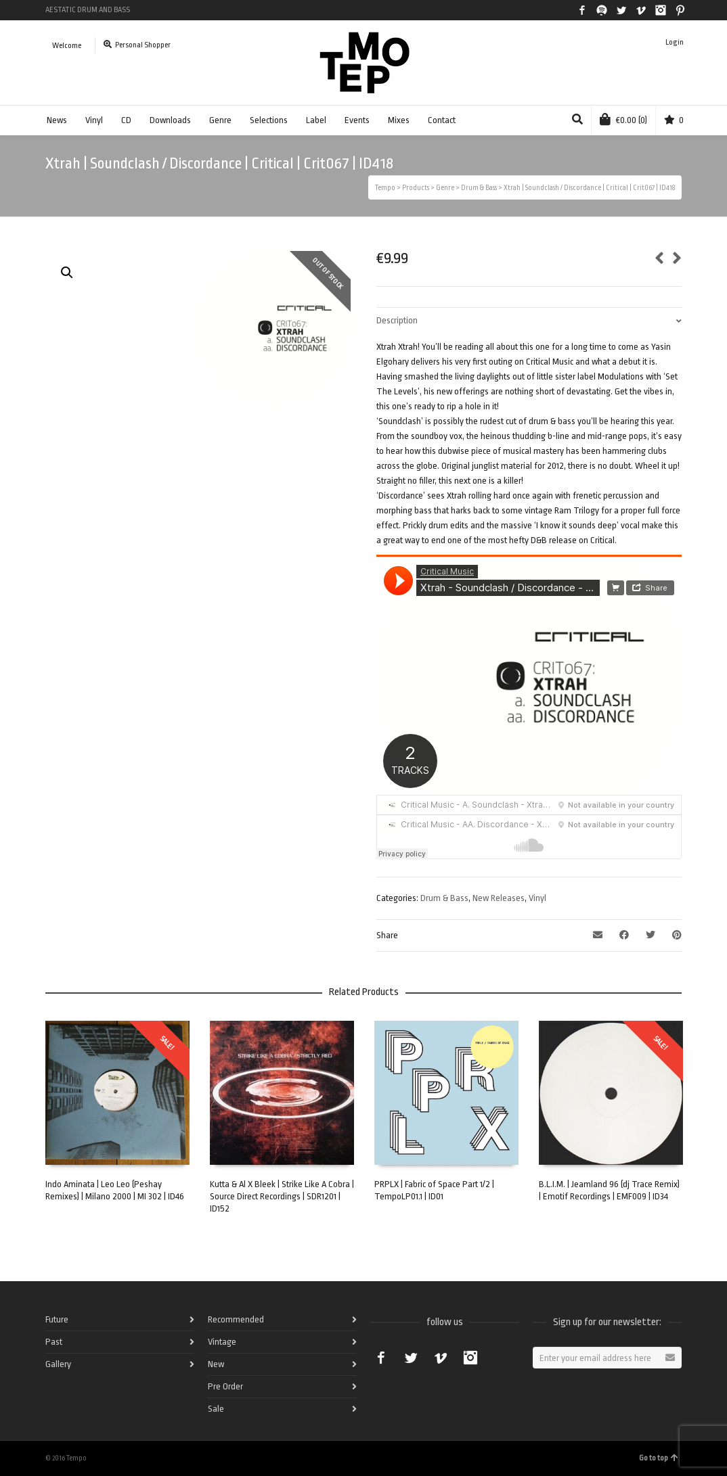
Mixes (399, 120)
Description (397, 320)
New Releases (498, 898)
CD (126, 120)
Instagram (661, 10)
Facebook (582, 10)
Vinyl (94, 120)
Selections (269, 120)
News (57, 120)
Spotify (602, 10)
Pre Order (225, 1386)
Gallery (58, 1364)
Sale (216, 1409)
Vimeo (641, 10)
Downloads (170, 120)
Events (357, 120)
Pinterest (680, 10)
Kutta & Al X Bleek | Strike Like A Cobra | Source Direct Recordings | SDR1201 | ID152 (282, 1196)
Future (56, 1319)
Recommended (236, 1319)
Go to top (658, 1458)
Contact (442, 120)
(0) (623, 119)
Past (53, 1342)
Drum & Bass (444, 898)
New (216, 1364)
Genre (220, 120)
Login (674, 42)
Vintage (222, 1342)
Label (316, 120)
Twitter (621, 10)
